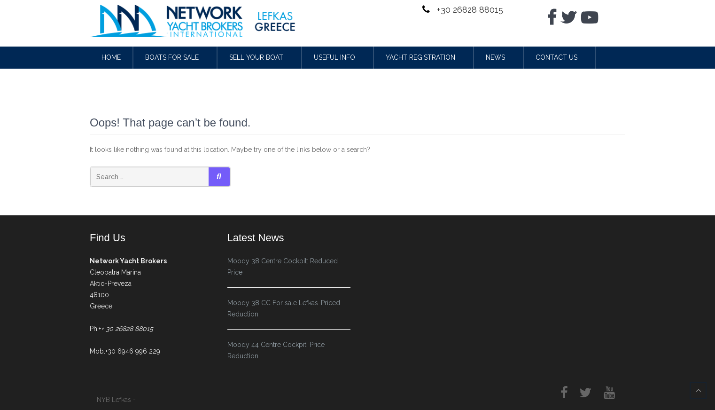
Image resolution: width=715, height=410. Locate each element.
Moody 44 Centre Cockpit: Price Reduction (276, 350)
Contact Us (556, 57)
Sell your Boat (256, 57)
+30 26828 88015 (469, 10)
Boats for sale (172, 57)
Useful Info (334, 57)
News (495, 57)
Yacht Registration (420, 57)
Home (111, 57)
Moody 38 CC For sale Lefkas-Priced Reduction (283, 308)
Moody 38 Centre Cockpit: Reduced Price (282, 266)
